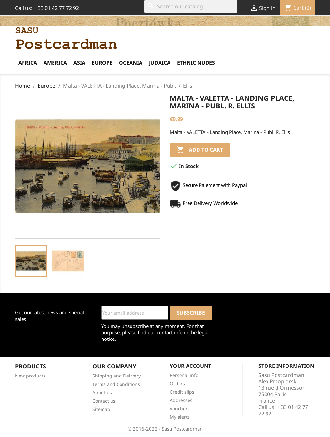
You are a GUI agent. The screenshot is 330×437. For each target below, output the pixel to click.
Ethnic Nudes (196, 62)
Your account (190, 365)
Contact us (103, 401)
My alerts (180, 417)
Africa (27, 62)
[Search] (190, 6)
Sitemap (101, 409)
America (55, 62)
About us (102, 392)
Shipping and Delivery (116, 376)
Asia (79, 62)
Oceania (130, 62)
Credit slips (182, 392)
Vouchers (180, 408)
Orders (177, 383)
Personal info (184, 375)
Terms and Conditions (116, 384)
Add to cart (200, 150)
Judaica (159, 62)
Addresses (181, 400)
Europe (102, 62)
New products (30, 376)
